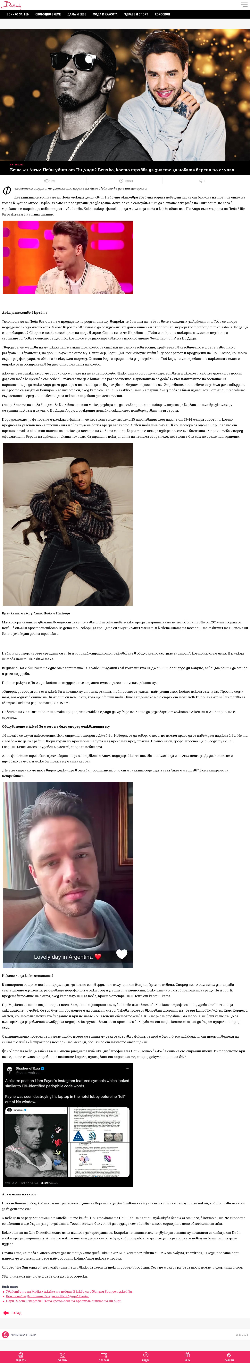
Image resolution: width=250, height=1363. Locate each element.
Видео (146, 1356)
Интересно (16, 164)
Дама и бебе (76, 14)
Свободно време (48, 14)
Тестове (104, 1356)
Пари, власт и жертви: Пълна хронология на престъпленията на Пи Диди (63, 1301)
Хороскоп (162, 14)
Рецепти (21, 1356)
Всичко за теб (18, 14)
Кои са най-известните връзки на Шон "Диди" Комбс (47, 1296)
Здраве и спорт (136, 14)
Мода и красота (105, 14)
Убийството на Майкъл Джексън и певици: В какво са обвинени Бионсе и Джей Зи (69, 1291)
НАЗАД (11, 1313)
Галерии (62, 1356)
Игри (187, 1356)
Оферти (229, 1356)
